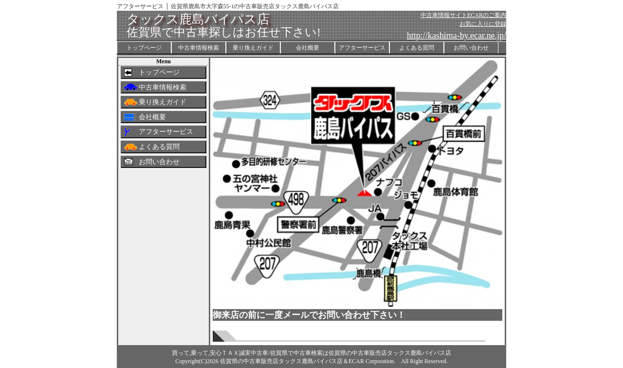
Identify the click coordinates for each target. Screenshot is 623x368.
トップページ (144, 47)
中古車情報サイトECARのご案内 (463, 15)
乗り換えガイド (253, 47)
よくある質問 (416, 47)
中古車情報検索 (198, 47)
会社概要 (307, 47)
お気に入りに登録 (482, 23)
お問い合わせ (471, 47)
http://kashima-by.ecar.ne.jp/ (456, 35)
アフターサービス (362, 47)
